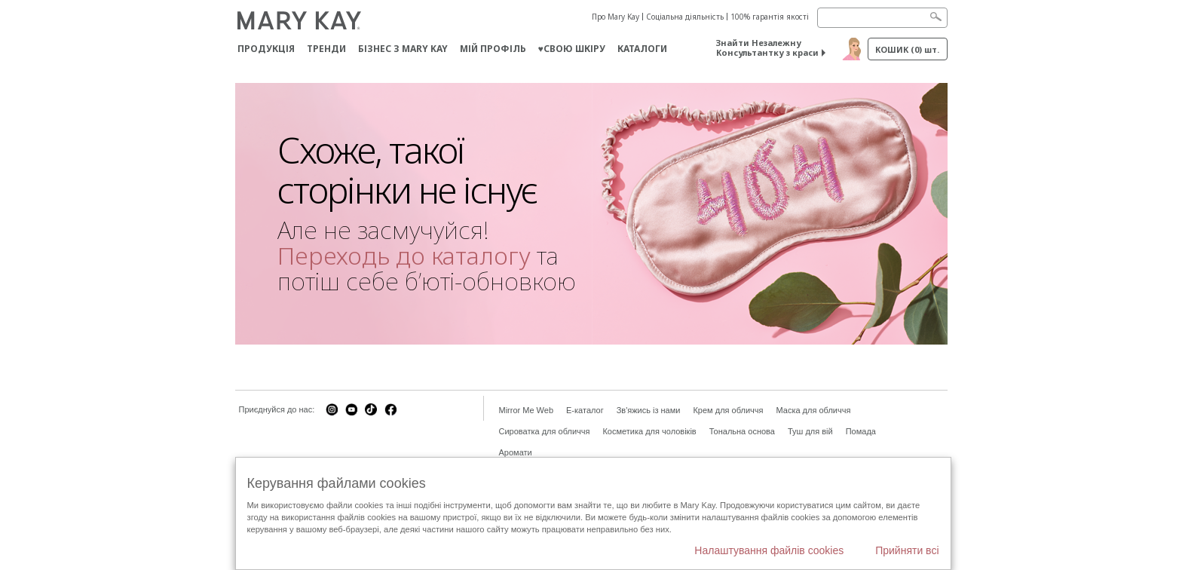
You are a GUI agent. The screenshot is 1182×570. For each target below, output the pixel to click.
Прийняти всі (907, 550)
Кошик (907, 49)
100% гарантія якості (769, 16)
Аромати (515, 452)
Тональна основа (742, 431)
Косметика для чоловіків (649, 431)
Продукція (266, 49)
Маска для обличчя (813, 410)
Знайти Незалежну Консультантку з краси (767, 47)
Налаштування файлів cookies (769, 550)
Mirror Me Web (526, 410)
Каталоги (642, 49)
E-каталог (585, 410)
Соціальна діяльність (685, 16)
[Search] (882, 18)
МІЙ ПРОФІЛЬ (493, 49)
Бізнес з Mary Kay (403, 49)
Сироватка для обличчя (544, 431)
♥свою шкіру (571, 49)
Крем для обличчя (728, 410)
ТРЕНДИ (326, 49)
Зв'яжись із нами (649, 410)
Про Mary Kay (615, 16)
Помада (861, 431)
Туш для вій (810, 431)
